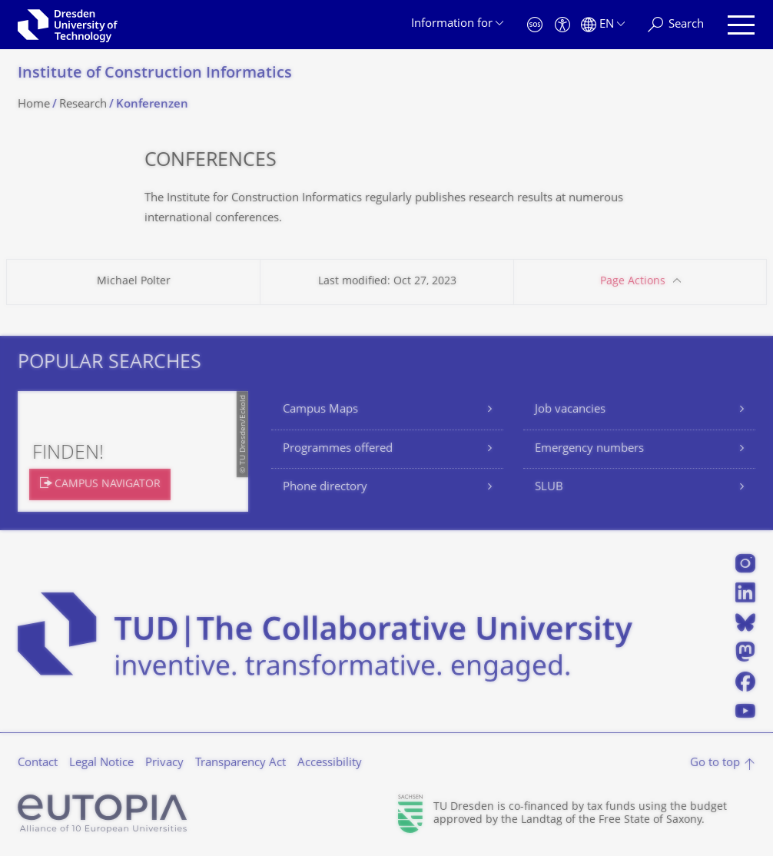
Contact (38, 763)
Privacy (164, 763)
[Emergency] (534, 25)
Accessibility (329, 763)
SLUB (549, 487)
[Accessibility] (562, 25)
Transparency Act (240, 763)
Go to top (715, 763)
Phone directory (325, 487)
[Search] (676, 25)
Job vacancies (570, 410)
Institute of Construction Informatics (155, 74)
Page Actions (632, 282)
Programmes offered (338, 449)
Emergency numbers (589, 449)
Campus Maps (320, 410)
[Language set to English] (603, 25)
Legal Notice (101, 763)
